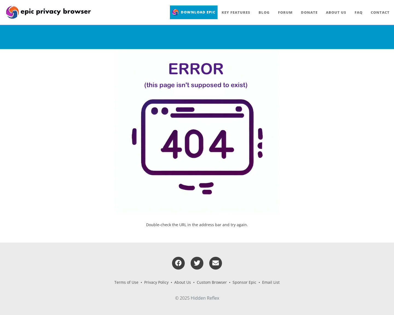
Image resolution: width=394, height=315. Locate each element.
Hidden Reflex (205, 298)
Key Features (236, 12)
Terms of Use (126, 282)
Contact (380, 12)
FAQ (359, 12)
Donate (309, 12)
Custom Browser (212, 282)
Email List (271, 282)
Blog (264, 12)
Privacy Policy (156, 282)
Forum (285, 12)
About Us (336, 12)
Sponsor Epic (244, 282)
